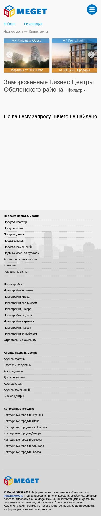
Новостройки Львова (17, 327)
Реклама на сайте (15, 271)
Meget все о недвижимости (50, 481)
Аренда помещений (17, 389)
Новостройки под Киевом (20, 302)
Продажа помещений (18, 246)
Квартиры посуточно (17, 365)
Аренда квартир (14, 358)
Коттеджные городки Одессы (23, 439)
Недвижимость (13, 31)
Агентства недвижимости (20, 259)
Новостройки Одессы (18, 315)
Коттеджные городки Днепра (22, 433)
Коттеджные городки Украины (23, 414)
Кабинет (10, 24)
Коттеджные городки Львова (22, 452)
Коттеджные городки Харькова (24, 445)
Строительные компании (20, 340)
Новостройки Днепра (17, 309)
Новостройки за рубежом (20, 333)
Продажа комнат (15, 228)
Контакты (10, 265)
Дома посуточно (14, 377)
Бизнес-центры (14, 396)
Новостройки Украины (18, 290)
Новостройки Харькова (19, 321)
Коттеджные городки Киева (21, 421)
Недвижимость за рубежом (21, 253)
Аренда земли (13, 383)
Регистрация (33, 24)
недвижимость (13, 495)
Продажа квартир (15, 222)
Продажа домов (14, 234)
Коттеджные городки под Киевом (25, 427)
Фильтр (77, 90)
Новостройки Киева (16, 296)
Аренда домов (13, 371)
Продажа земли (14, 240)
